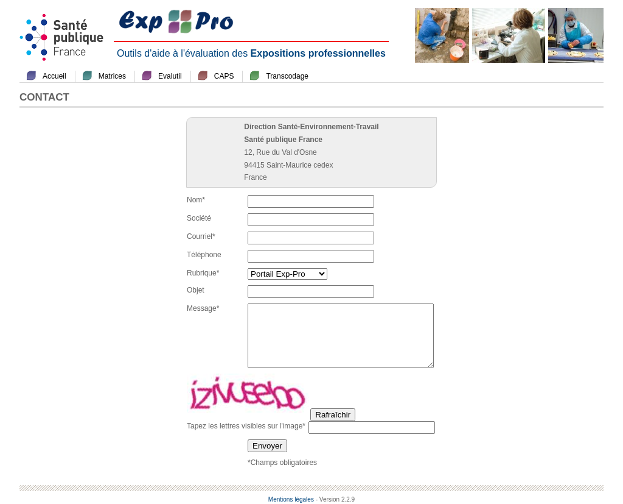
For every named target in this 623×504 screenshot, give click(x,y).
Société (199, 218)
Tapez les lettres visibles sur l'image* (246, 426)
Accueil (54, 76)
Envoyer (267, 445)
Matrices (112, 76)
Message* (203, 308)
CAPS (224, 76)
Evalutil (170, 76)
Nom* (196, 200)
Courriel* (201, 236)
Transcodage (287, 76)
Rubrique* (203, 273)
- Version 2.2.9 (335, 499)
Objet (195, 290)
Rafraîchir (332, 414)
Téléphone (204, 254)
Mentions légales (291, 499)
